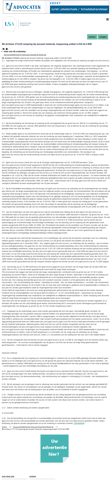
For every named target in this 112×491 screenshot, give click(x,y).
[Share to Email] (3, 49)
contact (32, 476)
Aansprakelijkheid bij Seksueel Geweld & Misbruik (25, 54)
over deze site (8, 476)
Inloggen (103, 36)
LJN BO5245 (79, 423)
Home (4, 427)
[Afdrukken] (7, 49)
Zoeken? (92, 36)
